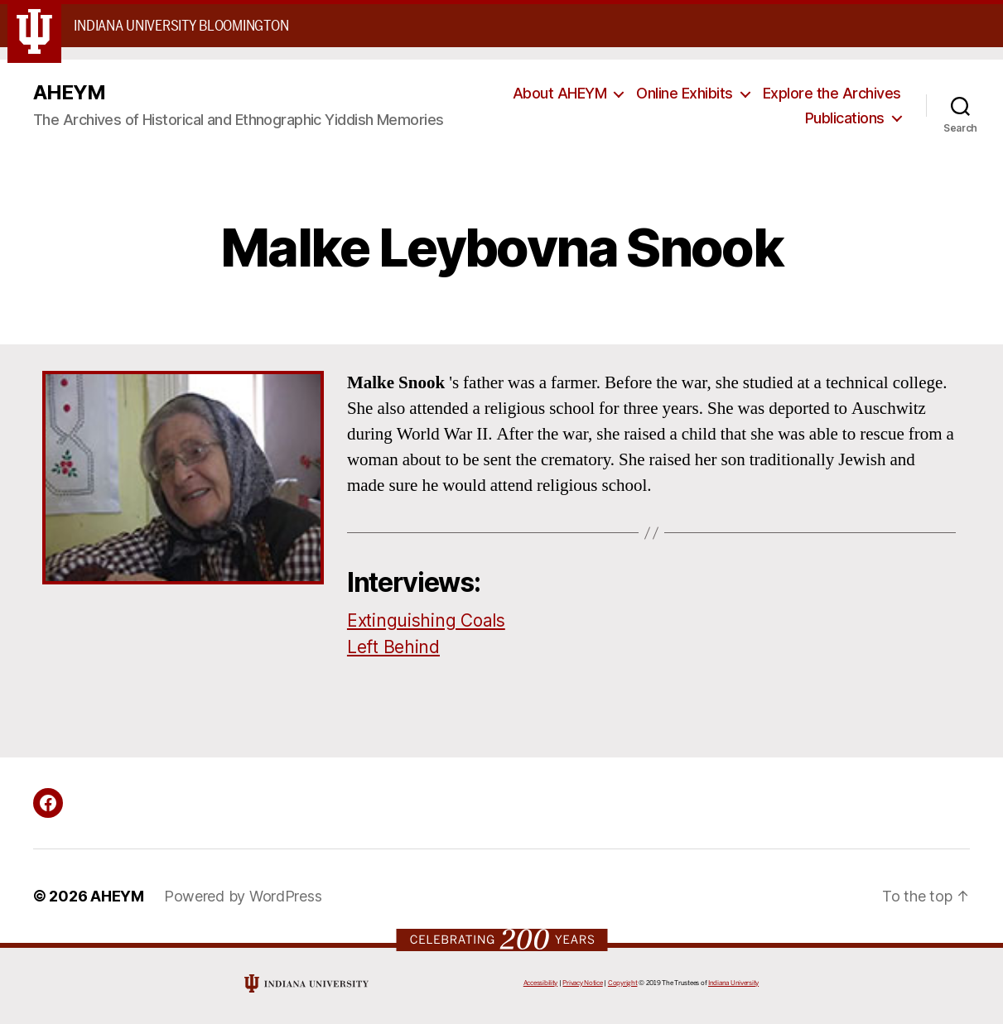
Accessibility (540, 983)
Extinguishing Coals (426, 620)
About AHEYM (560, 93)
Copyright (623, 983)
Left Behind (393, 647)
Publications (845, 118)
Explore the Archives (832, 93)
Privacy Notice (582, 983)
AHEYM (69, 93)
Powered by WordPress (243, 896)
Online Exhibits (684, 93)
